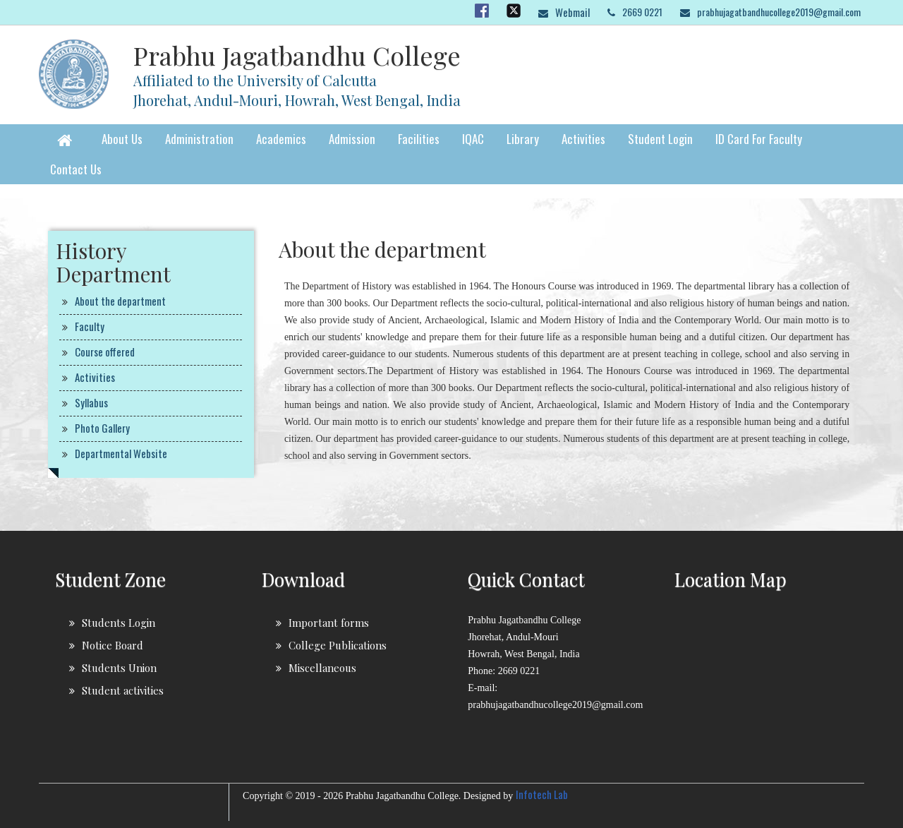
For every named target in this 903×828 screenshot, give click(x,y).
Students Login (118, 623)
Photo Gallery (102, 428)
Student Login (660, 139)
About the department (120, 300)
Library (523, 139)
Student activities (123, 690)
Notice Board (112, 645)
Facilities (419, 139)
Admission (352, 139)
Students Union (119, 668)
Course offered (105, 351)
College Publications (338, 645)
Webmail (572, 12)
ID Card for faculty (758, 139)
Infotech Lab (542, 794)
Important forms (329, 623)
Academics (281, 139)
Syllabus (91, 402)
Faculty (89, 326)
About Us (122, 139)
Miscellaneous (322, 668)
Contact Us (76, 169)
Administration (199, 139)
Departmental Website (121, 453)
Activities (583, 139)
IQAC (473, 139)
